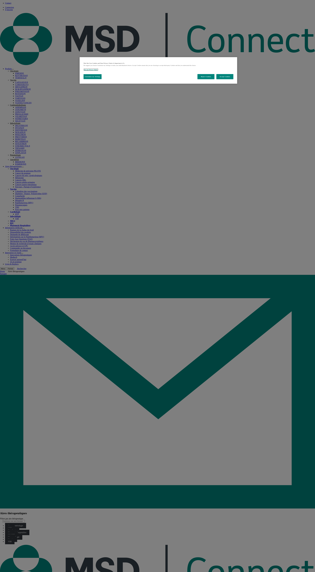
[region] (158, 70)
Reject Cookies (206, 76)
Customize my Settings (92, 76)
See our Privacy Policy (91, 69)
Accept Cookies (225, 76)
